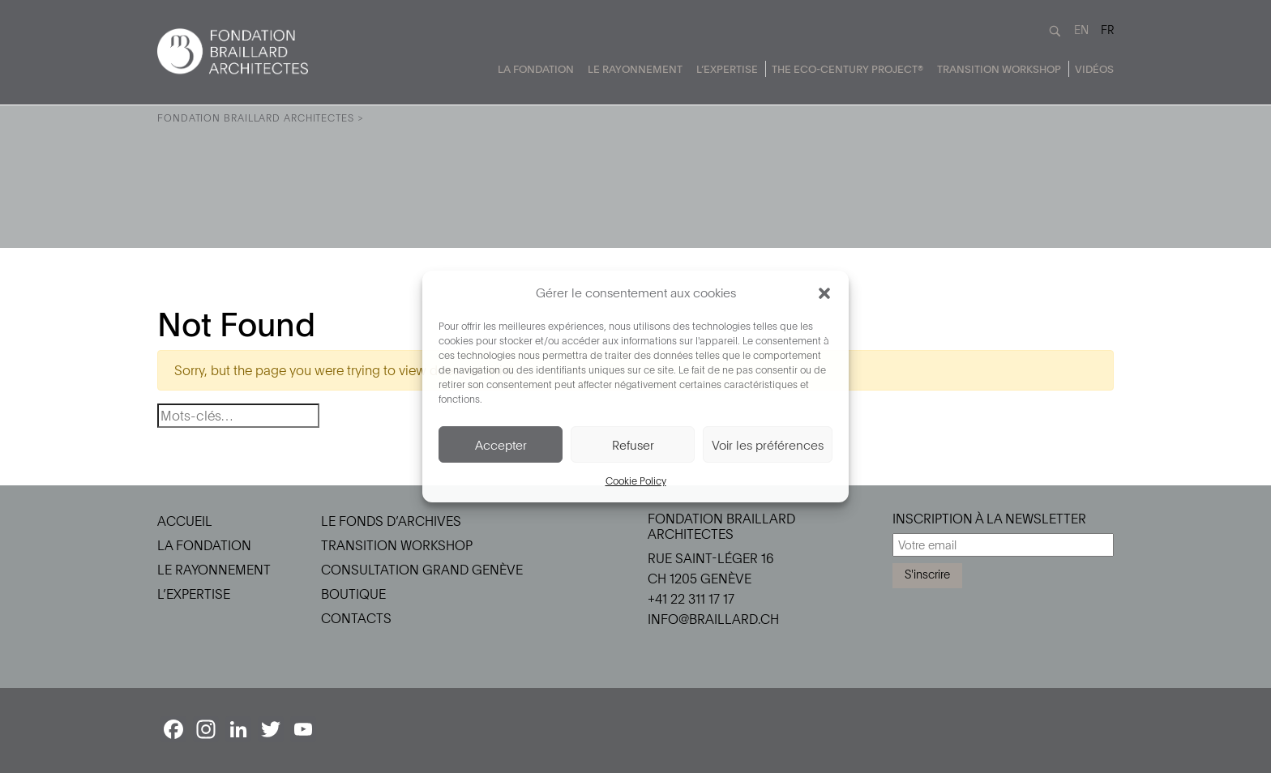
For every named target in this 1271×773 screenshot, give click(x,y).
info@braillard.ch (713, 619)
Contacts (356, 618)
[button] (824, 292)
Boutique (353, 594)
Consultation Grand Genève (422, 570)
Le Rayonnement (635, 69)
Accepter (501, 445)
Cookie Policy (636, 480)
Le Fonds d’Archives (391, 521)
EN (1081, 29)
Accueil (184, 521)
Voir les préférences (768, 445)
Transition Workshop (999, 69)
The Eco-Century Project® (847, 69)
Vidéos (1094, 69)
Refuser (633, 445)
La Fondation (536, 69)
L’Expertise (727, 69)
